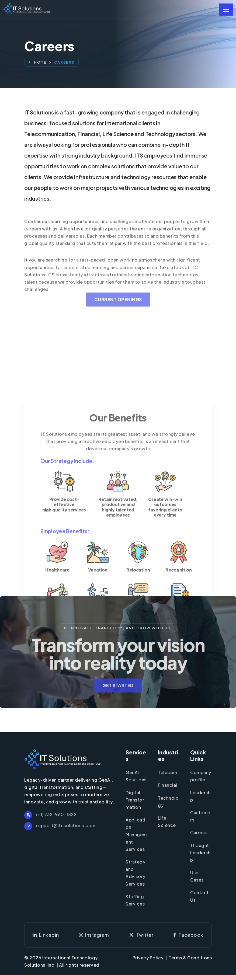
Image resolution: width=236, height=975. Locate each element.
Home (40, 62)
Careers (199, 832)
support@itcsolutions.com (59, 825)
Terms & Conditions (190, 957)
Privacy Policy (148, 957)
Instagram (94, 935)
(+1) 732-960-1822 (50, 814)
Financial (167, 785)
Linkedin (46, 935)
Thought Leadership (201, 852)
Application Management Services (136, 834)
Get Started (118, 694)
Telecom (167, 772)
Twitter (141, 935)
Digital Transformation (135, 800)
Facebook (188, 935)
